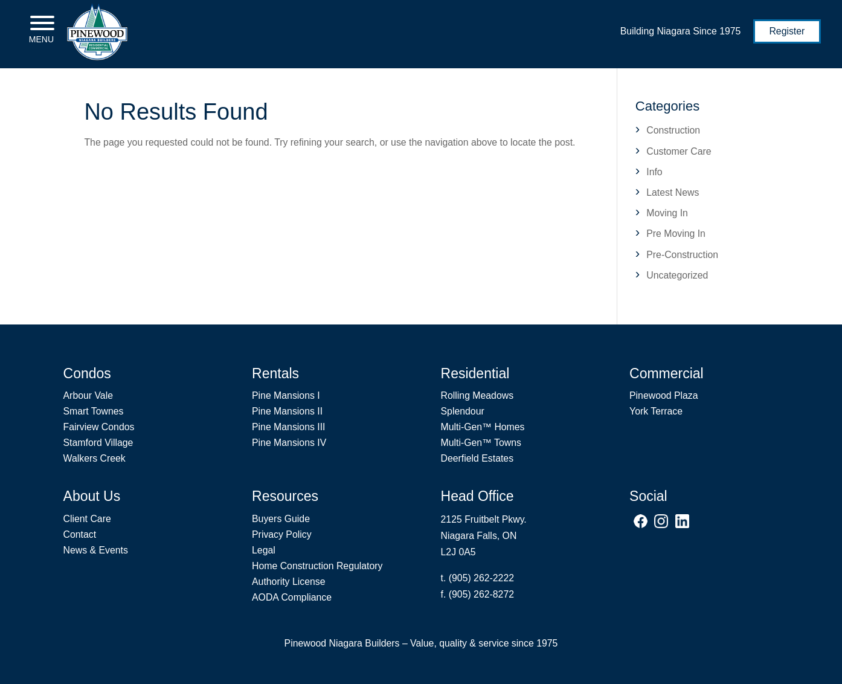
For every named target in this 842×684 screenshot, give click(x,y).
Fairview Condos (99, 427)
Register (787, 31)
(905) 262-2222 (481, 578)
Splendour (462, 411)
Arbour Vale (88, 395)
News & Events (95, 550)
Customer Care (678, 151)
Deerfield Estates (477, 458)
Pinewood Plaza (663, 395)
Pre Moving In (675, 233)
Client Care (87, 519)
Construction (673, 130)
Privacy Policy (282, 534)
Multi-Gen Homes (483, 427)
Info (654, 172)
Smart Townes (93, 411)
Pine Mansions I (286, 395)
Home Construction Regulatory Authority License (317, 574)
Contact (80, 534)
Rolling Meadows (477, 395)
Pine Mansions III (288, 427)
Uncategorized (677, 275)
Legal (263, 550)
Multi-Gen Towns (481, 442)
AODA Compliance (292, 597)
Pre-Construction (682, 255)
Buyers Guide (281, 519)
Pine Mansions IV (289, 442)
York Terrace (656, 411)
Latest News (672, 192)
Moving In (667, 213)
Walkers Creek (94, 458)
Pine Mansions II (287, 411)
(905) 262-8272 (481, 594)
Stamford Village (98, 442)
